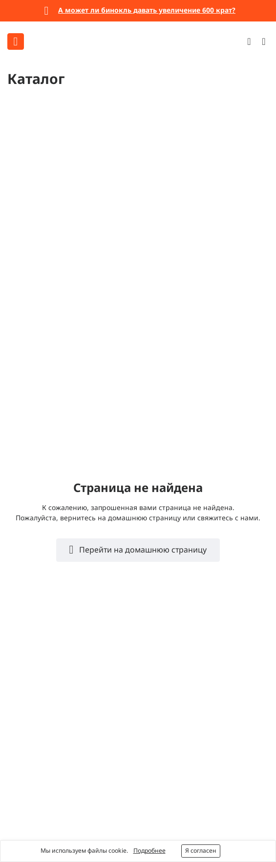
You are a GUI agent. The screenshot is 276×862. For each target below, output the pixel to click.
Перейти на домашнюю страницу (142, 549)
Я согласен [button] (200, 850)
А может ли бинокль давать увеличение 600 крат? (146, 10)
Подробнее (149, 850)
